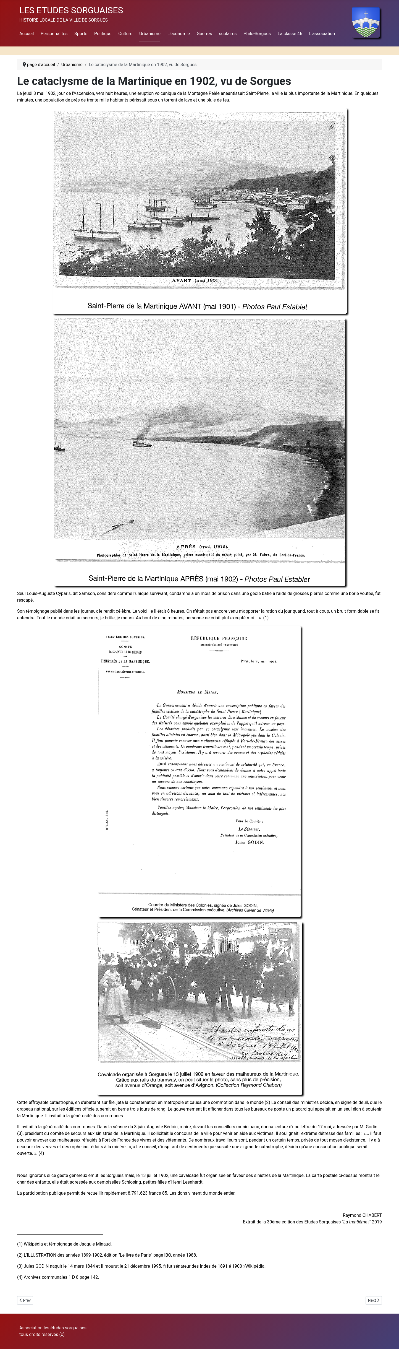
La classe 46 (290, 33)
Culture (125, 33)
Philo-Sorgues (257, 33)
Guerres (204, 33)
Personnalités (54, 33)
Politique (102, 33)
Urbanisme (150, 33)
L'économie (178, 33)
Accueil (26, 33)
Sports (80, 33)
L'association (322, 33)
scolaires (228, 33)
